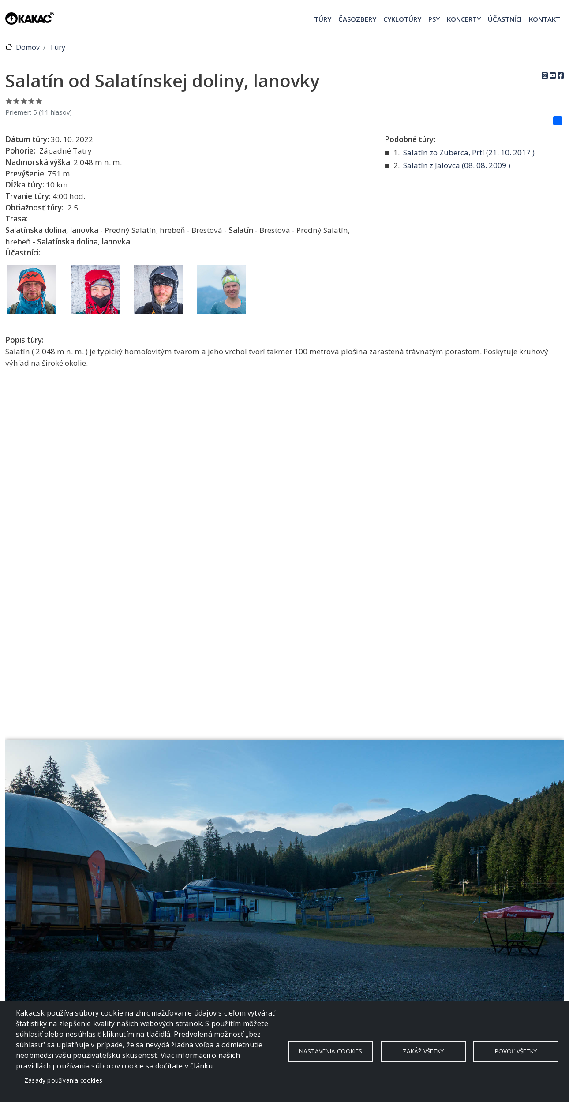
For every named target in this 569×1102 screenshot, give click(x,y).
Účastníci (505, 19)
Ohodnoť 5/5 (39, 100)
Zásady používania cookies (63, 1080)
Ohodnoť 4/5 (31, 100)
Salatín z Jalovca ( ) (456, 165)
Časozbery (357, 19)
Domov (28, 47)
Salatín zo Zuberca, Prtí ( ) (469, 152)
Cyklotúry (402, 19)
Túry (322, 19)
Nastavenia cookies (330, 1051)
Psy (434, 19)
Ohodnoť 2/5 (16, 100)
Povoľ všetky (516, 1051)
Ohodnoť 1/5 (9, 100)
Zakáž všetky (423, 1051)
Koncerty (464, 19)
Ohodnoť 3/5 (24, 100)
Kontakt (544, 19)
